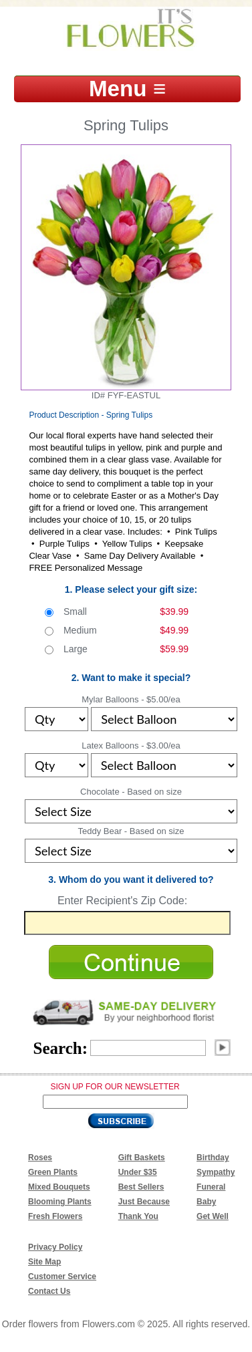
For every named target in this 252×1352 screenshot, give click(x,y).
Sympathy (216, 1172)
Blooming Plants (60, 1201)
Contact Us (49, 1291)
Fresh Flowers (55, 1216)
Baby (206, 1201)
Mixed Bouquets (59, 1187)
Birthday (213, 1157)
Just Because (144, 1201)
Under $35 (137, 1172)
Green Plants (53, 1172)
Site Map (44, 1261)
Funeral (211, 1187)
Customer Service (62, 1276)
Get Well (213, 1216)
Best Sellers (141, 1187)
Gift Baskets (141, 1157)
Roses (40, 1157)
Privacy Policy (55, 1247)
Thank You (138, 1216)
